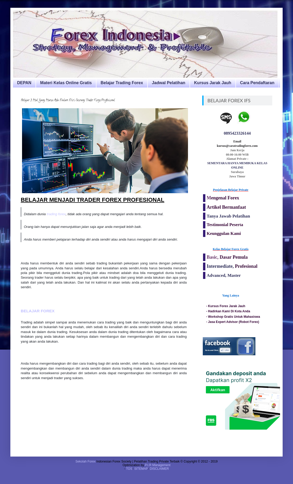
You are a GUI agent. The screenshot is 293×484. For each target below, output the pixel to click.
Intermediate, (221, 266)
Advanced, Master (224, 275)
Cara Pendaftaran (257, 83)
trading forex (56, 214)
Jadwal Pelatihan (168, 83)
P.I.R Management (158, 465)
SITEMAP (141, 469)
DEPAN (24, 83)
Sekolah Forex (85, 461)
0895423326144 (237, 133)
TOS (129, 469)
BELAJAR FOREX (38, 311)
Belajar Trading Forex (122, 83)
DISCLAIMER (159, 469)
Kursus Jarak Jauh (212, 83)
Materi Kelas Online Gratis (66, 83)
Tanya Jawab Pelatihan (228, 216)
